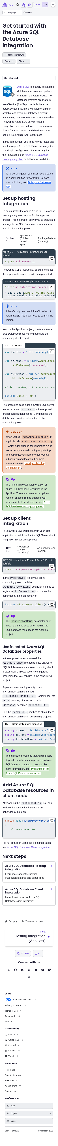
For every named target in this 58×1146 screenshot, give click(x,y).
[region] (29, 293)
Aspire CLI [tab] (10, 240)
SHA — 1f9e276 (12, 1134)
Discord (10, 1049)
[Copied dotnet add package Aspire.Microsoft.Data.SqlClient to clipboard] (51, 569)
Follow (10, 1038)
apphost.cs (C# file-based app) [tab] (26, 240)
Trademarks (10, 1020)
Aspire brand (11, 1089)
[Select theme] (29, 1109)
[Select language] (29, 1117)
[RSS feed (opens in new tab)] (8, 973)
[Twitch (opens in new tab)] (49, 973)
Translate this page (33, 925)
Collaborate (12, 1043)
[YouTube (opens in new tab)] (42, 973)
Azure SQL (23, 87)
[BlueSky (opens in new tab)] (35, 973)
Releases (9, 1084)
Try (45, 4)
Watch (9, 1060)
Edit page (11, 925)
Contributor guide (13, 1079)
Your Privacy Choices (19, 1003)
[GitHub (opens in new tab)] (15, 973)
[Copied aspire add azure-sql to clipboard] (51, 258)
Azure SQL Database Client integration (28, 851)
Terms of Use (11, 1014)
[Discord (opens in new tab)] (22, 973)
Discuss (10, 1054)
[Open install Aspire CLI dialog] (29, 4)
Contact (8, 1095)
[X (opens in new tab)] (29, 973)
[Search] (17, 4)
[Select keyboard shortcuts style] (29, 1125)
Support (9, 1025)
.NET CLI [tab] (8, 552)
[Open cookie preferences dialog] (23, 4)
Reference (10, 1073)
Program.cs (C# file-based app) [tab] (23, 552)
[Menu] (53, 4)
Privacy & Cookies (14, 1009)
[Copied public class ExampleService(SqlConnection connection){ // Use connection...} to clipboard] (51, 824)
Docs (37, 4)
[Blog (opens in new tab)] (29, 980)
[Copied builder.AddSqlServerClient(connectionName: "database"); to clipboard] (51, 607)
